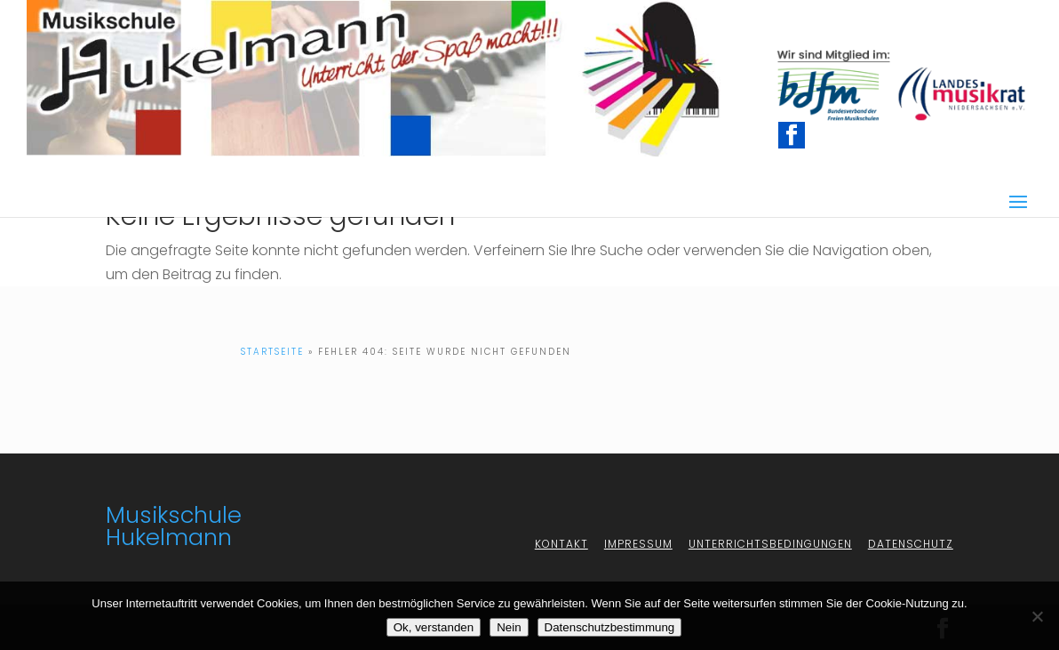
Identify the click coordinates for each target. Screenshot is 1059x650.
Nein (509, 627)
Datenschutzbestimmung (610, 627)
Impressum (638, 543)
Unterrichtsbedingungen (770, 543)
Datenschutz (910, 543)
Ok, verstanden (434, 627)
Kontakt (561, 543)
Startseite (272, 351)
